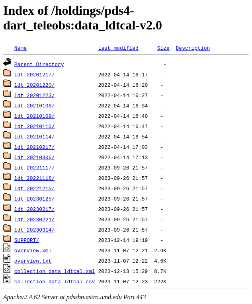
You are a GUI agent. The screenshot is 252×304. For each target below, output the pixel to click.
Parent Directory (39, 64)
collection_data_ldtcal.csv (54, 281)
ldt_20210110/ (34, 126)
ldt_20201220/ (34, 84)
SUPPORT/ (26, 240)
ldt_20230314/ (34, 229)
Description (193, 47)
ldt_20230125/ (34, 198)
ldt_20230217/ (34, 208)
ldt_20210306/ (34, 157)
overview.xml (33, 250)
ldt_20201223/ (34, 95)
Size (163, 47)
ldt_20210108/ (34, 105)
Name (20, 47)
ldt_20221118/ (34, 177)
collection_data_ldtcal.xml (54, 271)
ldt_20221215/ (34, 188)
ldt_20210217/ (34, 146)
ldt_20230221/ (34, 219)
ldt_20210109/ (34, 115)
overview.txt (33, 260)
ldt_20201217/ (34, 74)
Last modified (118, 47)
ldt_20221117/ (34, 167)
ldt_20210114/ (34, 136)
